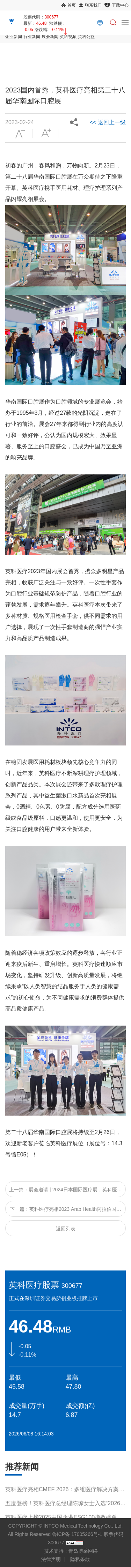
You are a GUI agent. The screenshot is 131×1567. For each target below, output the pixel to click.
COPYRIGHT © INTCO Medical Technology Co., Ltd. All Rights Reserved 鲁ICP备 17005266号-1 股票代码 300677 (65, 1534)
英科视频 (68, 36)
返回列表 (65, 1228)
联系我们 (93, 5)
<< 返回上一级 (108, 122)
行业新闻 (31, 36)
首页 (71, 5)
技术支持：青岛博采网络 (71, 1551)
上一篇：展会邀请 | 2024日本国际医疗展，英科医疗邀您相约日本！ (65, 1192)
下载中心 (120, 5)
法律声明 (51, 1559)
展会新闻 (50, 36)
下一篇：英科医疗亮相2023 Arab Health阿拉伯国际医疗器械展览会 (65, 1211)
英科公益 (86, 36)
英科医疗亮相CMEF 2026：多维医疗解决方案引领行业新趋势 (64, 1495)
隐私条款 (80, 1559)
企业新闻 (13, 36)
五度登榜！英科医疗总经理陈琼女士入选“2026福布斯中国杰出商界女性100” (65, 1509)
